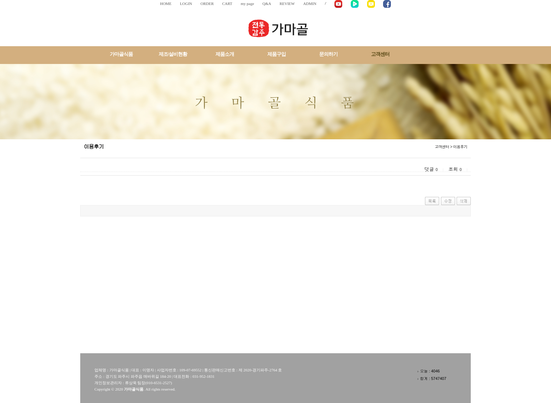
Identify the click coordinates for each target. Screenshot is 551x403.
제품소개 (225, 54)
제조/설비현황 (173, 54)
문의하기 (328, 54)
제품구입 (276, 54)
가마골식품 (121, 54)
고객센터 (380, 54)
